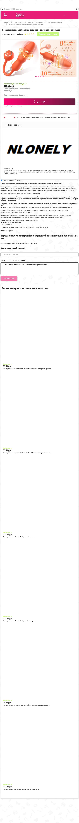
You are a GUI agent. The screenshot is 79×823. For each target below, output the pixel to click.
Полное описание (14, 125)
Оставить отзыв (9, 278)
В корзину (39, 101)
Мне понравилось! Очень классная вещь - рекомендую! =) (39, 268)
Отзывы (19, 180)
